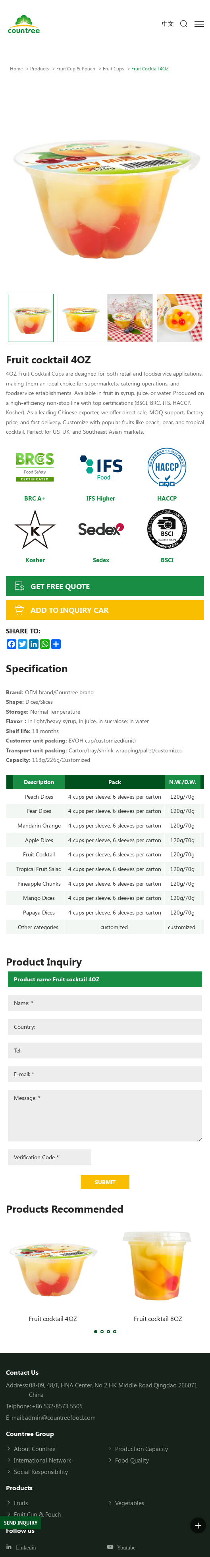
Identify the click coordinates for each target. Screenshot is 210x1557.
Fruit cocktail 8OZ (158, 1318)
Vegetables (129, 1503)
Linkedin (26, 1548)
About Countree (35, 1449)
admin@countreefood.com (60, 1417)
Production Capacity (141, 1449)
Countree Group (30, 1433)
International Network (42, 1460)
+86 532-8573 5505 (57, 1406)
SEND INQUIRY (20, 1522)
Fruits (21, 1503)
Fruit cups (113, 68)
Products (39, 68)
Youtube (126, 1548)
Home (16, 68)
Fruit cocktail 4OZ (53, 1318)
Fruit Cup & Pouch (75, 68)
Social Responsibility (41, 1472)
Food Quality (132, 1460)
